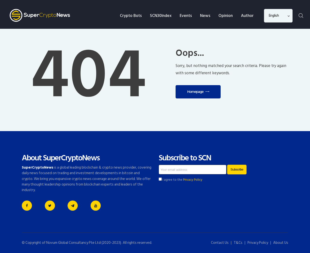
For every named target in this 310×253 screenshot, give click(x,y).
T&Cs (238, 243)
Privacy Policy (192, 179)
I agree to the (180, 179)
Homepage (195, 92)
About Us (280, 243)
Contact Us (220, 243)
